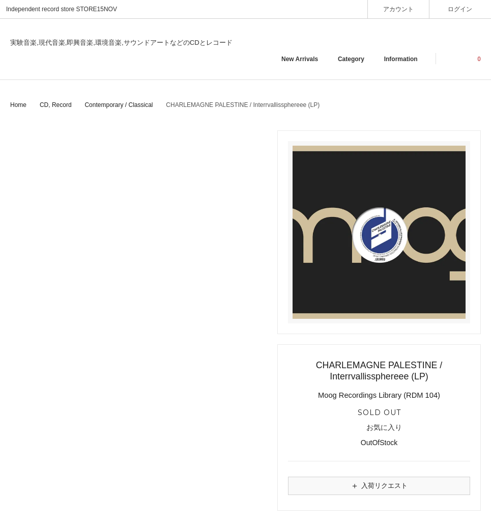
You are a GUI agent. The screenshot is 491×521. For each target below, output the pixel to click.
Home (18, 104)
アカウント (398, 9)
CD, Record (56, 104)
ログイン (460, 9)
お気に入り (379, 427)
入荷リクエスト (379, 485)
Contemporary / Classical (118, 104)
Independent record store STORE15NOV (61, 9)
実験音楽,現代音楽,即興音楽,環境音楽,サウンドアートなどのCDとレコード (121, 42)
